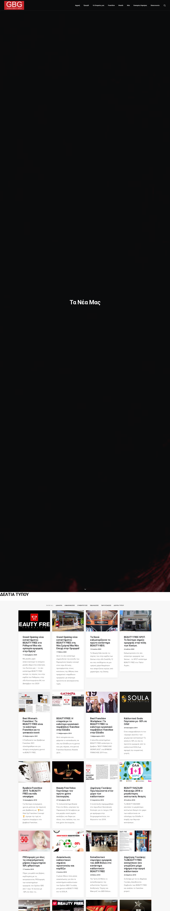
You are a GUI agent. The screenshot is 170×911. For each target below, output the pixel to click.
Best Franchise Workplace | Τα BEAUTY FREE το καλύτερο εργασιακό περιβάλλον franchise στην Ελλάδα (101, 725)
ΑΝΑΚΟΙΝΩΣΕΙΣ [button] (70, 605)
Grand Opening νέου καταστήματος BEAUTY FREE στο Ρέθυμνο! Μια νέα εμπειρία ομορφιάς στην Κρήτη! (33, 644)
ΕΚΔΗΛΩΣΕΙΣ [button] (94, 605)
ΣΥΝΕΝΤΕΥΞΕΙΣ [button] (82, 605)
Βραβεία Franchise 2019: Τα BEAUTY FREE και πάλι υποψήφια (32, 792)
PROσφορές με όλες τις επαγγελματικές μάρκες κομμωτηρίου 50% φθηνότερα (34, 861)
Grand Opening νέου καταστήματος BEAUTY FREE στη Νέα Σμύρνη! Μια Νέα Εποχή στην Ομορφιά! (67, 643)
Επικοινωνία (155, 5)
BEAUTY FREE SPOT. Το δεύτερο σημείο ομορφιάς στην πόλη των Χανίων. (135, 641)
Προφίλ (86, 5)
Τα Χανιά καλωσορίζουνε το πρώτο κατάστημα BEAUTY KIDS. (100, 641)
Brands (121, 5)
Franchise (111, 5)
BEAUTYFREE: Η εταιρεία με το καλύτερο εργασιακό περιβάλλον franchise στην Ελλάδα (67, 724)
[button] (165, 5)
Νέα (128, 5)
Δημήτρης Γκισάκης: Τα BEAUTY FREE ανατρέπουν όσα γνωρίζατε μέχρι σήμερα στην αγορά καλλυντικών (135, 864)
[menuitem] (77, 5)
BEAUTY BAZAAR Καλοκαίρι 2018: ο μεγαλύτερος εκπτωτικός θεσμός (135, 792)
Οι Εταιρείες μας (98, 5)
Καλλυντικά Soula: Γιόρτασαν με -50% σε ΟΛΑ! (135, 721)
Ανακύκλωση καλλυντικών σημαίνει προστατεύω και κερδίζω (65, 863)
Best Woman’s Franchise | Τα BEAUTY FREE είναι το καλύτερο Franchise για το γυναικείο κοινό (33, 725)
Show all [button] (49, 605)
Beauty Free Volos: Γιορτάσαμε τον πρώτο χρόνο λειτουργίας (66, 792)
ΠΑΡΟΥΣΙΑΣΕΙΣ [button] (106, 605)
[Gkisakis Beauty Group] (14, 5)
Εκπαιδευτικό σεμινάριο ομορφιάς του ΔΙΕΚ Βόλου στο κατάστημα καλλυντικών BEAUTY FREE (101, 864)
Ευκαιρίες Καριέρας (140, 5)
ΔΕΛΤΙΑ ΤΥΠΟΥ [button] (119, 605)
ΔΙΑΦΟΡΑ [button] (59, 605)
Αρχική (77, 5)
